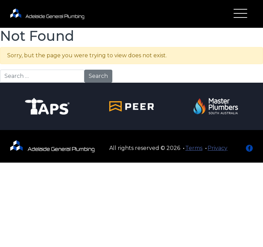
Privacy (217, 148)
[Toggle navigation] (240, 14)
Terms (193, 148)
